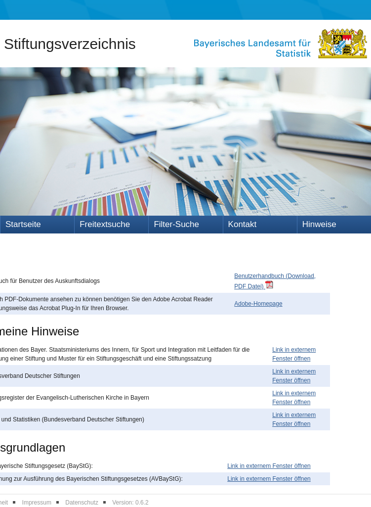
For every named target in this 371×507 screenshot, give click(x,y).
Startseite (23, 224)
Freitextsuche (105, 224)
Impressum (36, 502)
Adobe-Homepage (258, 303)
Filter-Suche (176, 224)
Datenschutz (81, 502)
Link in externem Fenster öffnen (269, 465)
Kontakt (242, 224)
